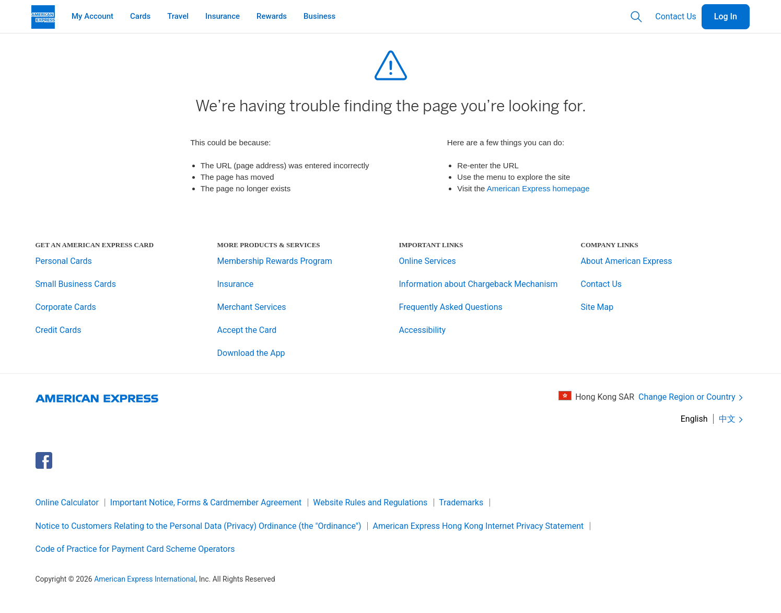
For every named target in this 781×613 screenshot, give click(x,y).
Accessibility (422, 330)
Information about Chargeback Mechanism (478, 284)
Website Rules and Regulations (370, 502)
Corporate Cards (66, 307)
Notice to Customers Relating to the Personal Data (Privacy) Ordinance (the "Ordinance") (199, 526)
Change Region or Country (691, 397)
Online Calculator (67, 502)
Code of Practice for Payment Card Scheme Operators (135, 549)
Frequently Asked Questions (451, 307)
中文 (732, 419)
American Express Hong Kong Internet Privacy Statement (478, 526)
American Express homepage (538, 188)
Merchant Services (251, 307)
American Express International (144, 579)
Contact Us (675, 16)
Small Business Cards (76, 284)
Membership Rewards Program (274, 261)
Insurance (235, 284)
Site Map (597, 307)
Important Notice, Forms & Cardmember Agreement (205, 502)
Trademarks (461, 502)
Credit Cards (58, 330)
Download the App (251, 353)
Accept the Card (247, 330)
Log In (725, 16)
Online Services (427, 261)
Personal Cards (64, 261)
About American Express (626, 261)
